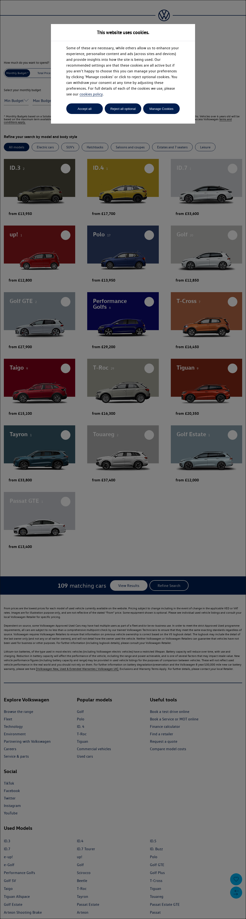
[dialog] (123, 459)
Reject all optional (122, 109)
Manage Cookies (161, 109)
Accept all (85, 109)
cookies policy (91, 94)
